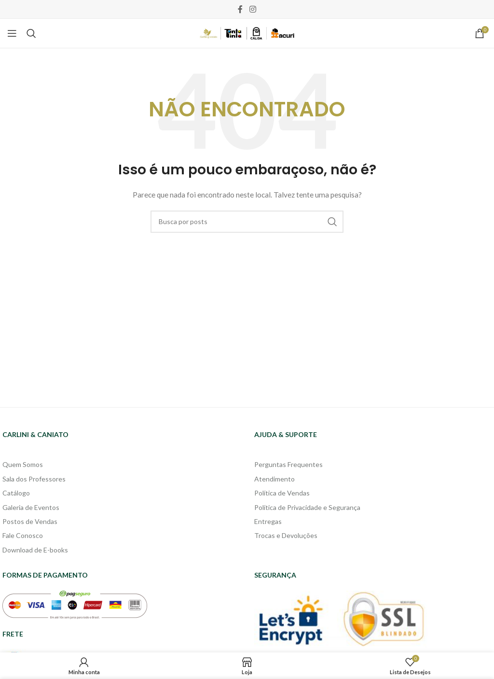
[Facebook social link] (240, 9)
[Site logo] (247, 32)
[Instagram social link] (252, 9)
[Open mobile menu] (12, 33)
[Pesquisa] (31, 33)
